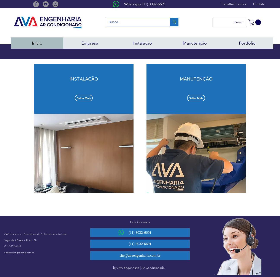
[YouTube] (46, 4)
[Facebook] (36, 4)
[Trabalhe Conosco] (234, 4)
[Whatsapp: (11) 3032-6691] (145, 4)
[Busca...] (134, 22)
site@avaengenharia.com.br (19, 252)
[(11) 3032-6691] (140, 232)
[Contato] (259, 4)
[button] (255, 22)
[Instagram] (55, 4)
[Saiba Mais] (84, 98)
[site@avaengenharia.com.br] (140, 255)
